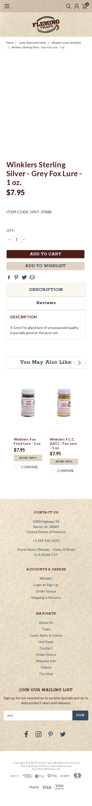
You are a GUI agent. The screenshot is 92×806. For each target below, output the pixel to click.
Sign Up (52, 585)
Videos (46, 667)
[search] (67, 6)
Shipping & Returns (46, 597)
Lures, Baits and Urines (32, 42)
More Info (27, 458)
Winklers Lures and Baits (66, 42)
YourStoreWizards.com (46, 768)
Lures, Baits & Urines (46, 635)
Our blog (46, 674)
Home (10, 42)
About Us (46, 622)
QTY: (10, 230)
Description (46, 289)
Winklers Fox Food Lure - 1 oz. (27, 441)
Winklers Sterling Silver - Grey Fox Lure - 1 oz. (38, 47)
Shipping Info (46, 661)
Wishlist (46, 578)
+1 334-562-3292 (46, 540)
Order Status (46, 591)
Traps (46, 629)
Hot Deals (46, 642)
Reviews (46, 303)
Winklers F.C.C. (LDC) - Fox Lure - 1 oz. (63, 443)
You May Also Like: (46, 362)
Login (38, 585)
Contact (46, 648)
